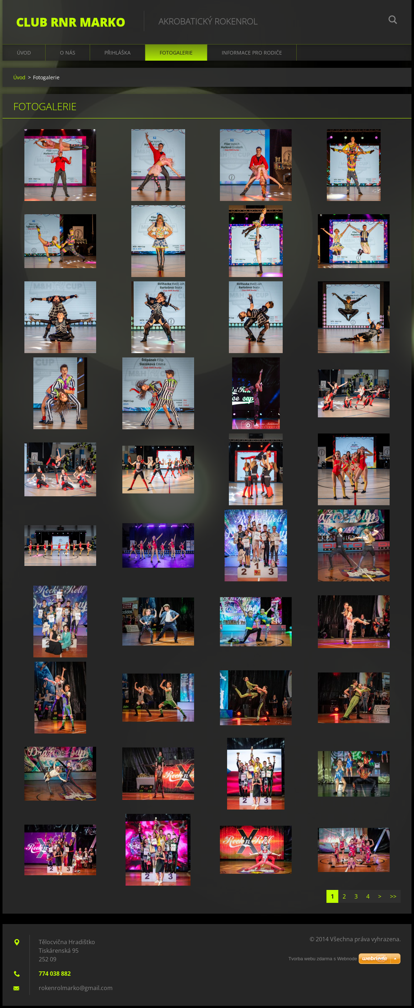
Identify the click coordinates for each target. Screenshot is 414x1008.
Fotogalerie (176, 54)
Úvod (24, 54)
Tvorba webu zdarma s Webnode (322, 958)
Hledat (393, 20)
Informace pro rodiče (252, 54)
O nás (67, 54)
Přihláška (117, 54)
